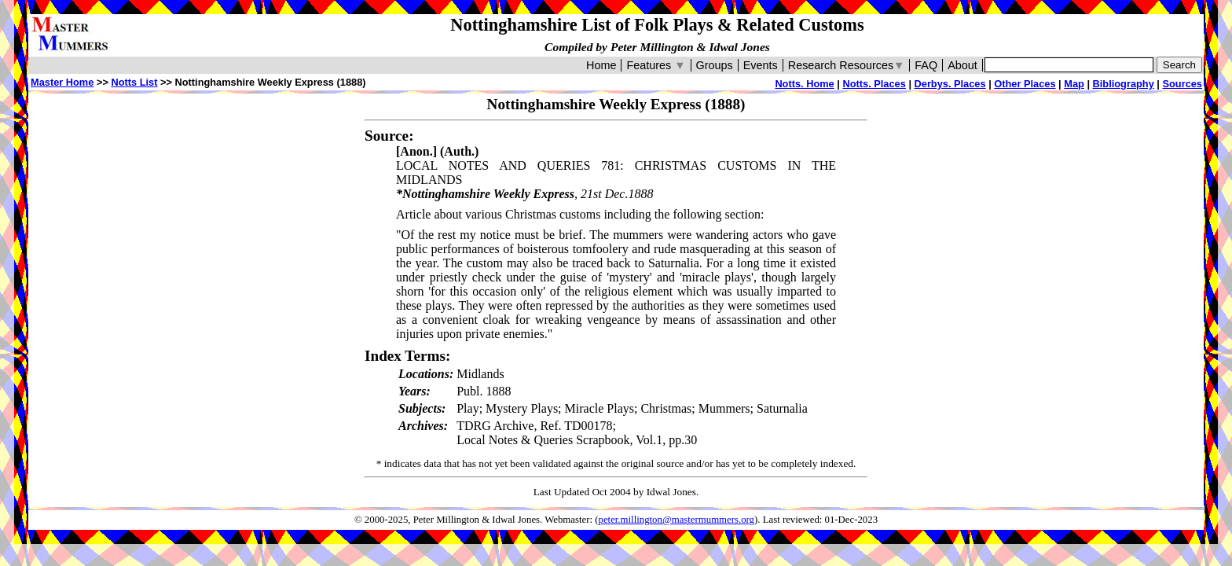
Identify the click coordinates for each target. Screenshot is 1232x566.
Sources (1182, 84)
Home (601, 65)
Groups (714, 65)
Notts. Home (804, 84)
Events (760, 65)
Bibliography (1123, 84)
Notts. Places (873, 84)
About (962, 65)
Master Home (62, 82)
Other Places (1024, 84)
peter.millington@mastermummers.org (677, 519)
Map (1074, 84)
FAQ (926, 65)
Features (655, 65)
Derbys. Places (950, 84)
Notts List (134, 82)
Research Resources (846, 65)
